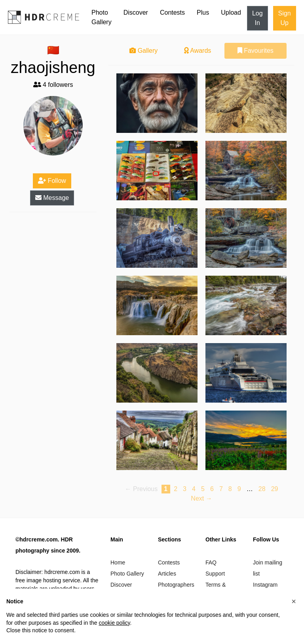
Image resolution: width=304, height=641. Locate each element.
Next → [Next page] (201, 498)
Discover (136, 12)
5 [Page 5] (203, 489)
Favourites (256, 50)
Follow (52, 180)
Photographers (176, 585)
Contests (172, 12)
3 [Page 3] (184, 489)
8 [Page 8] (230, 489)
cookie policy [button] (114, 623)
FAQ (211, 562)
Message (52, 197)
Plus (203, 12)
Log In (257, 18)
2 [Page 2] (175, 489)
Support (215, 573)
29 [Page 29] (274, 489)
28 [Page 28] (262, 489)
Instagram (265, 585)
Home (117, 562)
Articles (167, 573)
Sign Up (284, 18)
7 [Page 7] (221, 489)
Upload (231, 12)
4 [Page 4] (194, 489)
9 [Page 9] (239, 489)
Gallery (143, 50)
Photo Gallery (101, 17)
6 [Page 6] (212, 489)
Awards (197, 50)
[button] (293, 601)
